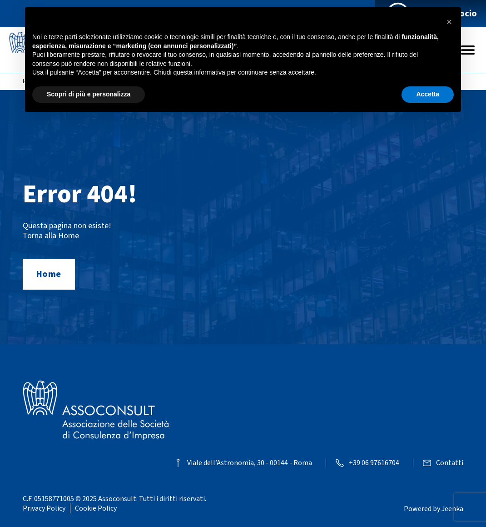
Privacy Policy (44, 508)
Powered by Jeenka (433, 509)
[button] (449, 22)
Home (48, 274)
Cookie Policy (96, 508)
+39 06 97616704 (374, 463)
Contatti (449, 463)
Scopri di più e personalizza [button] (88, 94)
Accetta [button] (427, 94)
